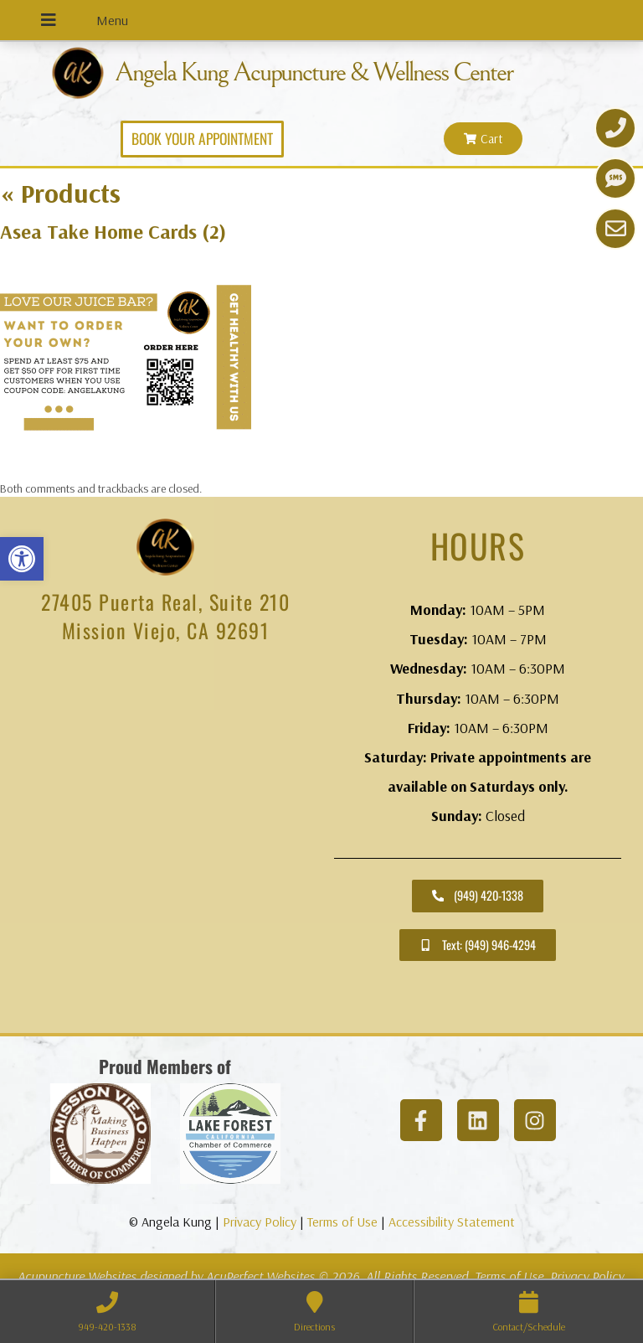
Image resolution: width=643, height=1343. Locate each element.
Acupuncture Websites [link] (77, 1275)
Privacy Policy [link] (259, 1220)
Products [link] (60, 192)
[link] (22, 559)
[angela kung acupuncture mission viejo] (165, 842)
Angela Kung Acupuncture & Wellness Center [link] (331, 72)
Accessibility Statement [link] (451, 1220)
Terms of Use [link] (342, 1220)
